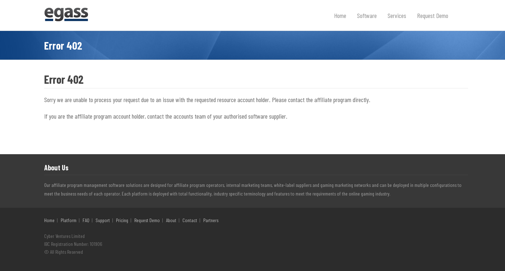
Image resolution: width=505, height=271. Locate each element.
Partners (210, 220)
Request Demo (432, 15)
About (171, 220)
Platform (69, 220)
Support (103, 220)
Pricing (122, 220)
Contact (189, 220)
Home (340, 15)
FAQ (86, 220)
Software (367, 15)
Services (397, 15)
